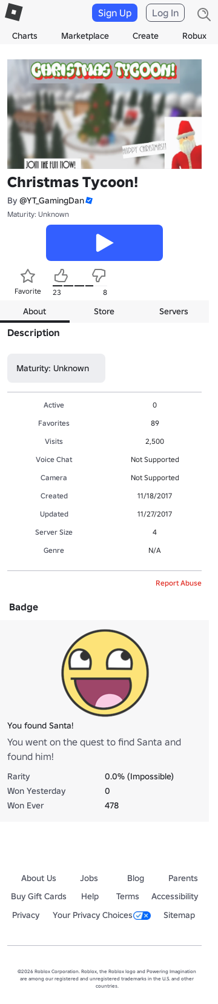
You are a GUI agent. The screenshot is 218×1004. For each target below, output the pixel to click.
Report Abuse (179, 582)
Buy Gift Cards (39, 896)
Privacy (25, 915)
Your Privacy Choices (102, 915)
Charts (25, 35)
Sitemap (179, 915)
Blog (135, 878)
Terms (127, 896)
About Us (38, 878)
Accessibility (174, 896)
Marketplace (85, 35)
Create (146, 35)
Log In (165, 13)
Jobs (89, 878)
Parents (183, 878)
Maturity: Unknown (38, 214)
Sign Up (114, 13)
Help (90, 896)
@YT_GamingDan (51, 200)
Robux (194, 35)
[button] (88, 201)
